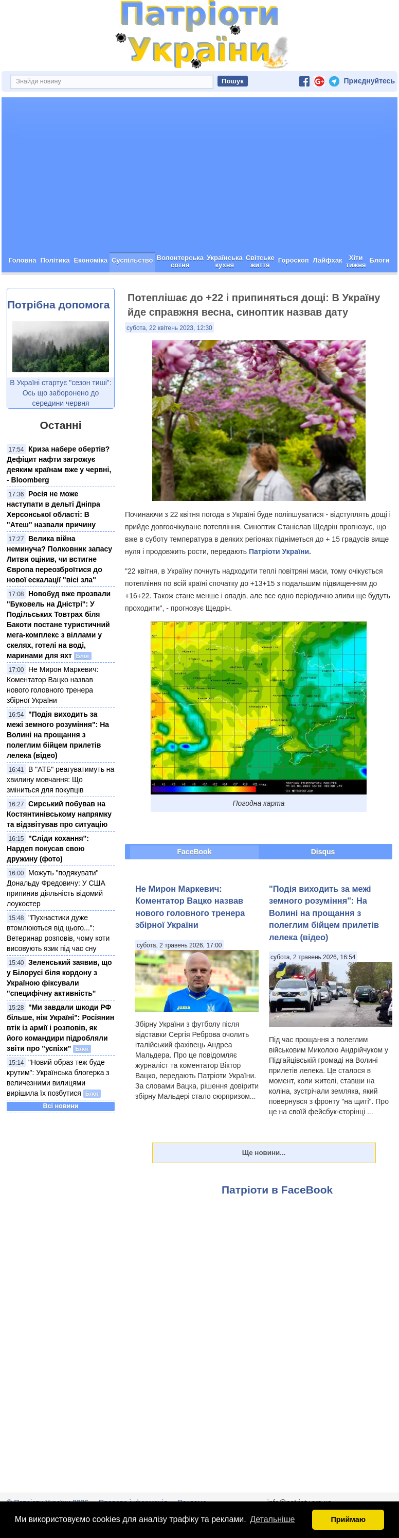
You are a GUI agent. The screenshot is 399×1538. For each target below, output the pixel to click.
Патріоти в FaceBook (277, 1190)
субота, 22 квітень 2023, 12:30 (169, 328)
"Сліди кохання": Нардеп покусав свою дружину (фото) (48, 848)
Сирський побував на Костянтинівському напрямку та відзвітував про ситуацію (59, 814)
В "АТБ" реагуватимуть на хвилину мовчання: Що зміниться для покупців (60, 779)
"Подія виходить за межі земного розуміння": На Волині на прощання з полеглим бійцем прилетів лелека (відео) (58, 734)
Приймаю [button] (348, 1519)
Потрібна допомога (58, 304)
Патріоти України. (280, 551)
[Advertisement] (199, 174)
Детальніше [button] (272, 1519)
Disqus (323, 852)
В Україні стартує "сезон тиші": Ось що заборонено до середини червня (60, 392)
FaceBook (194, 852)
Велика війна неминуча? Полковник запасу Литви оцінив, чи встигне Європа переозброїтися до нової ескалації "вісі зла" (59, 559)
